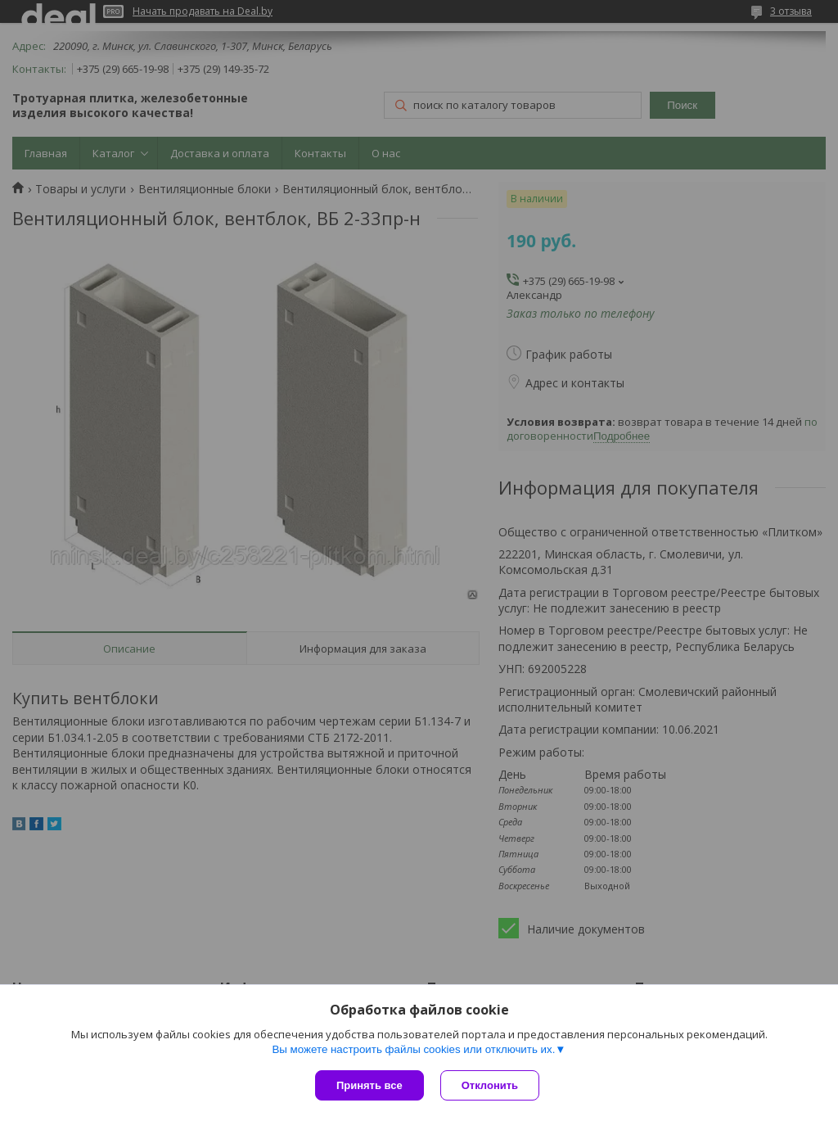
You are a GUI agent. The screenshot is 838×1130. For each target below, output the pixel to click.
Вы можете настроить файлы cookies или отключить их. (413, 1049)
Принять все (369, 1085)
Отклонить (490, 1085)
